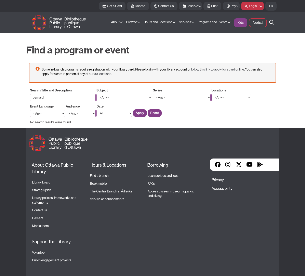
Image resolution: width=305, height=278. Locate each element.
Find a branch (99, 176)
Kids (241, 23)
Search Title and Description (51, 90)
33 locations (102, 74)
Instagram (228, 164)
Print (214, 6)
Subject (102, 90)
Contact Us (166, 6)
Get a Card (114, 6)
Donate (140, 6)
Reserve (192, 6)
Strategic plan (42, 190)
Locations (218, 90)
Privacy (218, 179)
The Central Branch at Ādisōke (111, 191)
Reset (154, 113)
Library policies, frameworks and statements (54, 200)
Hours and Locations (158, 22)
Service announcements (107, 199)
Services (185, 22)
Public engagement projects (51, 260)
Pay (233, 6)
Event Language (42, 106)
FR (271, 6)
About (115, 22)
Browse (131, 22)
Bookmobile (98, 184)
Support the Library (51, 241)
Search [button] (272, 23)
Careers (37, 218)
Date (100, 106)
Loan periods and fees (163, 176)
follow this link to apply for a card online (217, 69)
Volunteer (39, 252)
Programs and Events (212, 22)
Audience (73, 106)
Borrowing (157, 165)
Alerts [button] (258, 23)
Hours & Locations (108, 165)
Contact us (39, 210)
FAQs (151, 184)
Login (253, 6)
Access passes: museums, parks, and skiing (171, 193)
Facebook (218, 164)
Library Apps (270, 164)
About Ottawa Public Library (53, 168)
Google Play (260, 164)
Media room (40, 226)
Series (157, 90)
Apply (140, 113)
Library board (41, 182)
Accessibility (222, 188)
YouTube (249, 164)
